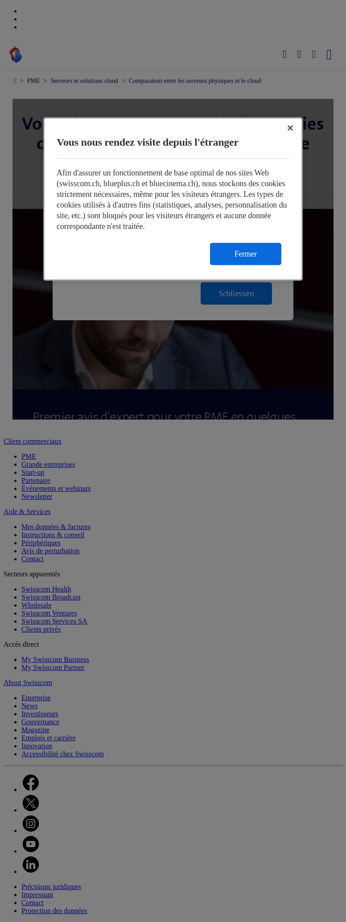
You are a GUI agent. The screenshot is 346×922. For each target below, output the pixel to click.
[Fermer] (290, 128)
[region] (173, 199)
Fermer (246, 253)
